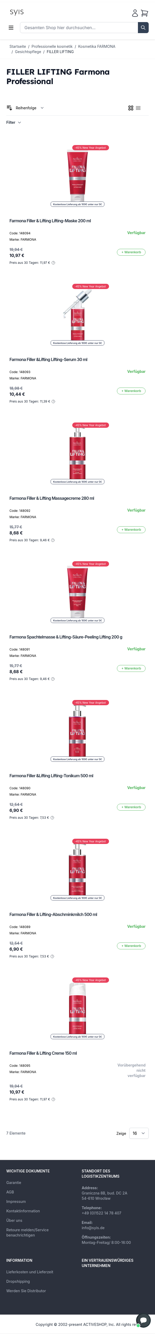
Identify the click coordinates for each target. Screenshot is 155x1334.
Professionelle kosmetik (52, 46)
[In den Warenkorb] (131, 252)
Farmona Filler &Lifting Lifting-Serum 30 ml (48, 359)
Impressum (16, 1201)
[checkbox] (131, 108)
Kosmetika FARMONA (97, 46)
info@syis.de (93, 1227)
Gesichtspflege (28, 51)
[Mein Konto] (135, 13)
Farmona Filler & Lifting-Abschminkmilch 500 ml (53, 914)
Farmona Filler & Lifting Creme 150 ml (43, 1053)
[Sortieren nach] (30, 108)
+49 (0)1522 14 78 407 (101, 1213)
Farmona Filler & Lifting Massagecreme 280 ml (51, 498)
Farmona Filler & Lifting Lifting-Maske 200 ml (50, 220)
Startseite (17, 46)
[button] (143, 1320)
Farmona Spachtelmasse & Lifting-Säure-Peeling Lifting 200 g (65, 637)
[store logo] (28, 12)
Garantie (13, 1182)
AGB (10, 1192)
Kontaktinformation (23, 1211)
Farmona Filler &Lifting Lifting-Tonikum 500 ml (51, 775)
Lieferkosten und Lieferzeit (29, 1272)
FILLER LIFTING (60, 51)
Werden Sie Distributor (26, 1291)
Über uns (14, 1220)
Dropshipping (18, 1281)
